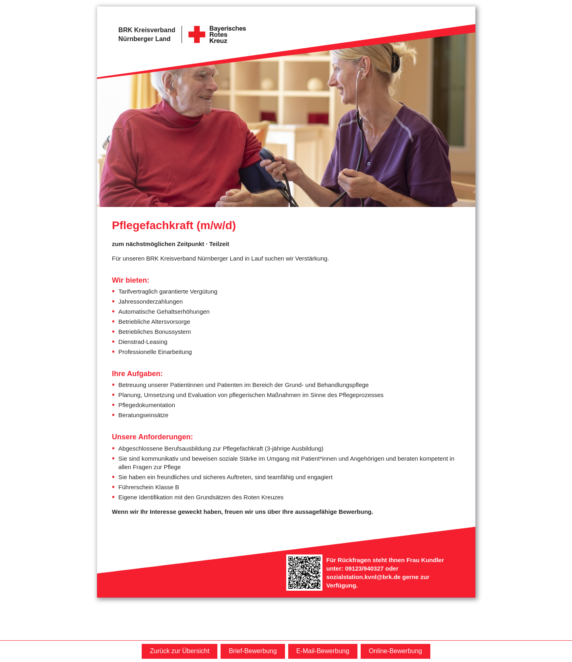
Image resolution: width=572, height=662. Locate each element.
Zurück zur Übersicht (179, 651)
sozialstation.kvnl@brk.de (363, 576)
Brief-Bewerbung (253, 651)
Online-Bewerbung (395, 651)
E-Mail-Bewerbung (322, 651)
